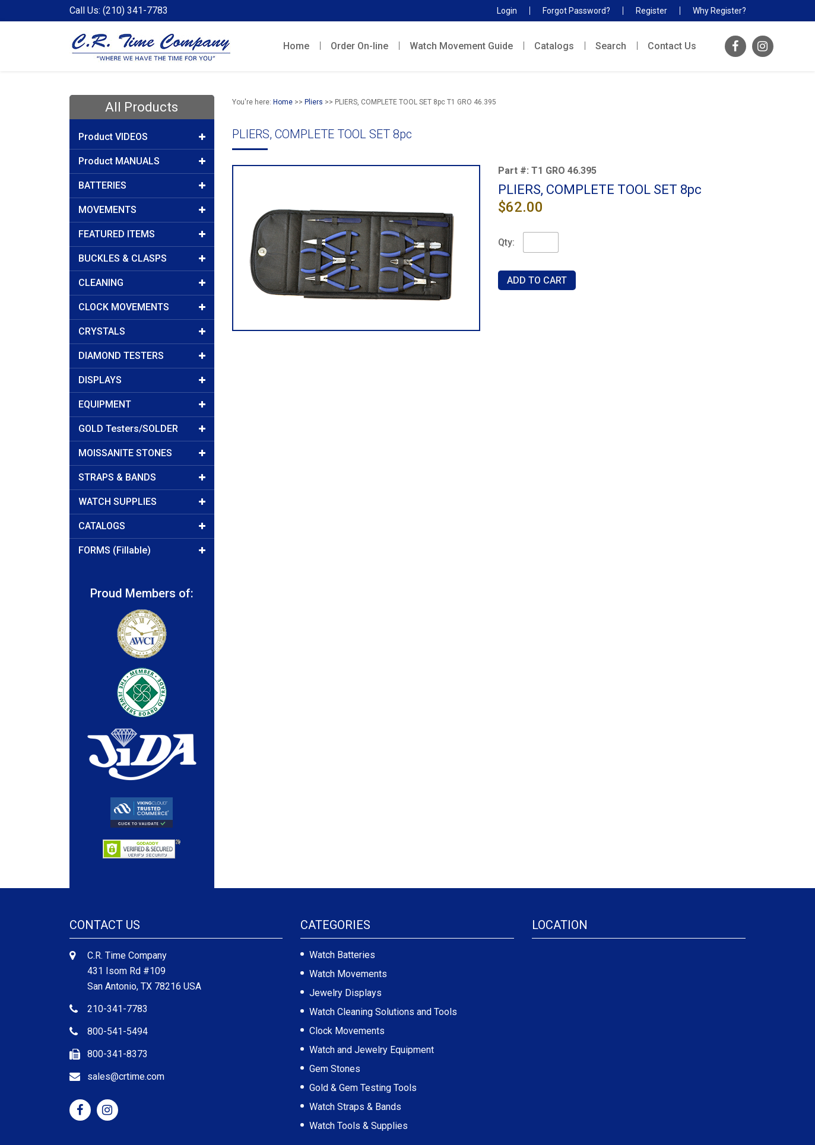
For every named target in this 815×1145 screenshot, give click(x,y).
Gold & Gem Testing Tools (363, 1087)
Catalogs (554, 46)
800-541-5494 (117, 1031)
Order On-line (359, 46)
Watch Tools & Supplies (358, 1125)
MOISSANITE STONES (142, 453)
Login (507, 11)
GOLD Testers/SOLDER (142, 429)
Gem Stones (334, 1068)
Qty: (506, 242)
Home (296, 46)
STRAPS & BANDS (142, 477)
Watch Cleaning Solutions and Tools (383, 1011)
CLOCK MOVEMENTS (142, 307)
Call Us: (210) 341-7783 (118, 11)
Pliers (314, 102)
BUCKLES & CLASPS (142, 259)
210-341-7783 (117, 1008)
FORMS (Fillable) (142, 550)
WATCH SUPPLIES (142, 502)
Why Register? (719, 11)
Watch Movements (348, 973)
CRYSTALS (142, 332)
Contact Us (672, 46)
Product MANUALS (142, 161)
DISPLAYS (142, 380)
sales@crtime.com (125, 1076)
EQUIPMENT (142, 404)
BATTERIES (142, 186)
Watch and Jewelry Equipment (371, 1049)
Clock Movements (347, 1030)
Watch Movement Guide (461, 46)
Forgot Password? (576, 11)
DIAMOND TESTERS (142, 356)
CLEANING (142, 283)
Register (651, 11)
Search (610, 46)
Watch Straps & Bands (355, 1106)
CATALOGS (142, 526)
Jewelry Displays (345, 992)
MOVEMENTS (142, 210)
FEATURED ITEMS (142, 234)
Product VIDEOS (142, 137)
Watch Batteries (342, 954)
